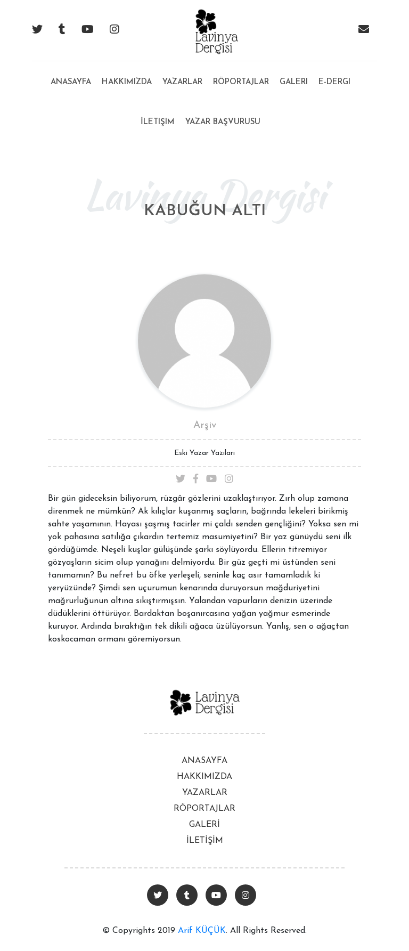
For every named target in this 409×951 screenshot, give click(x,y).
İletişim (158, 122)
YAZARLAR (204, 793)
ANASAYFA (204, 761)
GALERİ (204, 824)
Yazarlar (182, 82)
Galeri (294, 82)
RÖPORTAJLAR (204, 808)
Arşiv (204, 425)
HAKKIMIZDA (204, 777)
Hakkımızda (127, 82)
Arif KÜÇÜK (202, 930)
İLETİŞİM (204, 840)
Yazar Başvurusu (222, 122)
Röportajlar (241, 82)
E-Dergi (334, 82)
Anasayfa (71, 73)
